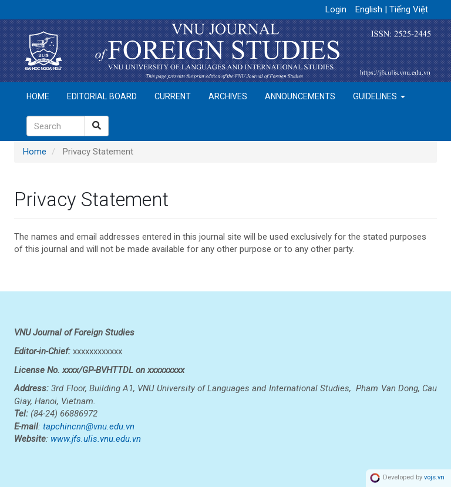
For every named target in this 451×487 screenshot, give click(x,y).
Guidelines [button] (379, 96)
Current (172, 96)
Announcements (300, 96)
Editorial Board (102, 96)
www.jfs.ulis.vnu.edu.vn (96, 439)
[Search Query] (55, 126)
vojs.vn (434, 478)
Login (335, 9)
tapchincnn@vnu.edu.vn (88, 426)
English (370, 9)
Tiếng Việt (408, 9)
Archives (227, 96)
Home (37, 96)
